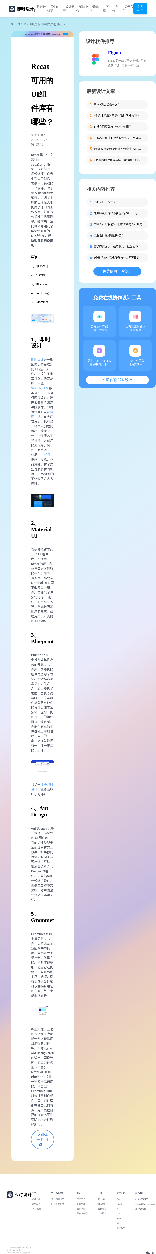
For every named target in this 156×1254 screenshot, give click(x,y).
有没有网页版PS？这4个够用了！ (114, 126)
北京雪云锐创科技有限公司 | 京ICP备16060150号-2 (19, 1249)
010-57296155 (141, 1199)
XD (118, 1213)
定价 (115, 8)
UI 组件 (45, 454)
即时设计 (37, 359)
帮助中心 (82, 8)
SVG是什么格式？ (105, 202)
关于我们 (127, 8)
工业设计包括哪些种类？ (109, 235)
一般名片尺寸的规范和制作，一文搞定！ (118, 137)
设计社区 (40, 8)
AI (118, 1223)
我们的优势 (53, 8)
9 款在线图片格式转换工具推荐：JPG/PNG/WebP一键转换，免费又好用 (118, 160)
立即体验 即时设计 (42, 1139)
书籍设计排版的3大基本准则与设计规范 (118, 224)
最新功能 (95, 8)
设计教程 (69, 8)
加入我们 (102, 1204)
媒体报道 (102, 1213)
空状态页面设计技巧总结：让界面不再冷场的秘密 (118, 246)
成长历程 (102, 1208)
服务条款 (81, 1208)
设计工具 (36, 1199)
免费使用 (140, 8)
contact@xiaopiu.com (145, 1204)
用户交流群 (140, 1208)
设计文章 (16, 24)
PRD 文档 (36, 1208)
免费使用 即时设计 (117, 271)
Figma (114, 52)
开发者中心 (82, 1213)
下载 (106, 8)
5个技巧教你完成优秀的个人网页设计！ (118, 257)
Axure (119, 1218)
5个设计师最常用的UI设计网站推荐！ (117, 115)
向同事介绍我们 (58, 1204)
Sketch (36, 388)
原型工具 (36, 1204)
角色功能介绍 (57, 1199)
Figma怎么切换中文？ (107, 104)
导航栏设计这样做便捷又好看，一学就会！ (118, 213)
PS (46, 388)
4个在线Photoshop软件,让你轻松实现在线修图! (118, 148)
